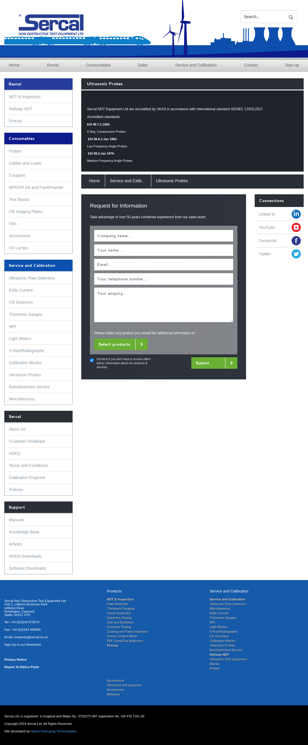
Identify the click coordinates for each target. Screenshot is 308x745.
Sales (143, 65)
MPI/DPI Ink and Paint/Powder (36, 187)
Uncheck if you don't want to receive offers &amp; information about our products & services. (123, 363)
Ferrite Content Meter (122, 636)
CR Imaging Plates (26, 211)
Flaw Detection (117, 604)
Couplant (17, 175)
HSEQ (14, 453)
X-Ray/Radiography (26, 350)
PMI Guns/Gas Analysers (125, 641)
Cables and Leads (25, 163)
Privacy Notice (15, 659)
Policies (16, 489)
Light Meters (20, 338)
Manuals (16, 520)
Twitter (265, 254)
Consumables (98, 65)
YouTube (267, 227)
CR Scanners (21, 302)
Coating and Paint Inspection (127, 631)
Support (17, 507)
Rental (52, 65)
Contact (251, 65)
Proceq (15, 121)
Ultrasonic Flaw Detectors (32, 278)
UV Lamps (18, 248)
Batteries (113, 694)
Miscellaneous (22, 399)
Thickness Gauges (25, 314)
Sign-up (292, 65)
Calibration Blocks (25, 362)
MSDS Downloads (25, 556)
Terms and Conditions (28, 465)
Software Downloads (27, 568)
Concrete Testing (119, 627)
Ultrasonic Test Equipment (228, 659)
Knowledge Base (24, 532)
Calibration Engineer (27, 477)
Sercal (15, 416)
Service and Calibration (196, 65)
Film (12, 223)
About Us (17, 429)
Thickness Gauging (121, 608)
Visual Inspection (119, 613)
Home (14, 65)
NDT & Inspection (24, 96)
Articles (15, 544)
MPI (12, 326)
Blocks (214, 664)
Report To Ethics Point (21, 667)
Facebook (268, 240)
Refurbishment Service (29, 387)
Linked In (267, 214)
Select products (114, 344)
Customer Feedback (27, 441)
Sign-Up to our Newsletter (22, 644)
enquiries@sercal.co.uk (31, 637)
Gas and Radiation (120, 622)
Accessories (20, 235)
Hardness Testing (119, 617)
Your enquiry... (163, 305)
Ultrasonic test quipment (124, 685)
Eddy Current (21, 290)
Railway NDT (21, 109)
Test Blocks (19, 199)
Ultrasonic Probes (25, 374)
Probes (15, 151)
